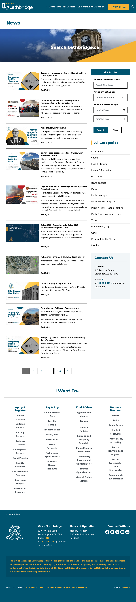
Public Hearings (99, 195)
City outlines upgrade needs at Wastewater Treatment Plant (62, 154)
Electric (116, 415)
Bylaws (84, 421)
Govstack (126, 587)
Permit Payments (52, 446)
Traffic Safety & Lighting (116, 440)
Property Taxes (52, 429)
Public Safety (116, 425)
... (50, 371)
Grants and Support (20, 481)
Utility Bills (52, 434)
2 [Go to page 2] (33, 371)
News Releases (98, 182)
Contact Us (53, 6)
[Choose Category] (111, 97)
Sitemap (66, 587)
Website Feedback (79, 587)
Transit (94, 220)
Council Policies (84, 429)
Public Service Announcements (106, 213)
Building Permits (20, 425)
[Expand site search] (132, 6)
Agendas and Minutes (84, 414)
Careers (69, 6)
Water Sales (52, 439)
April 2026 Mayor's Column (53, 128)
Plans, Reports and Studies (84, 449)
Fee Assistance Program (20, 473)
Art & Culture (97, 151)
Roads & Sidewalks (115, 432)
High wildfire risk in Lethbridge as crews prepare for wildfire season (64, 187)
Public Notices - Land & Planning (107, 207)
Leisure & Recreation (101, 170)
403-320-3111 (48, 541)
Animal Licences (20, 417)
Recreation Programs (20, 490)
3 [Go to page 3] (41, 371)
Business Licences (20, 442)
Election (95, 245)
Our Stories (96, 176)
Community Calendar (91, 6)
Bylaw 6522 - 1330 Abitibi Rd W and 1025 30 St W (62, 257)
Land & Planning (99, 163)
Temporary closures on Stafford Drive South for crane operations (64, 74)
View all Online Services (84, 479)
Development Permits (20, 451)
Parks (94, 188)
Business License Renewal (52, 465)
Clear (115, 130)
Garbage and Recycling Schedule (84, 439)
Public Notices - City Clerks (104, 201)
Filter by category (104, 92)
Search (100, 130)
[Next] (67, 371)
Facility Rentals (52, 423)
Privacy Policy (31, 587)
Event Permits (20, 457)
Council (94, 157)
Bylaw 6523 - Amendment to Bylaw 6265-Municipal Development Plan (60, 226)
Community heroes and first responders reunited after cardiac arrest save (60, 101)
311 (48, 537)
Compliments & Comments (116, 476)
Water (94, 232)
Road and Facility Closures (104, 239)
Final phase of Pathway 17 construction (60, 308)
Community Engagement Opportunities (84, 460)
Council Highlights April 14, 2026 (56, 283)
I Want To (118, 7)
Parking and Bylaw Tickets (52, 454)
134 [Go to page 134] (59, 371)
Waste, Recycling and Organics (115, 451)
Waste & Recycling (100, 226)
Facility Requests (20, 464)
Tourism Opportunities (84, 470)
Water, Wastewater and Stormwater (115, 465)
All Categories (106, 143)
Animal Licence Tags (52, 414)
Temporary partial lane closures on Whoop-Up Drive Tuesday (63, 338)
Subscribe (110, 72)
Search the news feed (107, 79)
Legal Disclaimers (46, 587)
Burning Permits (20, 434)
